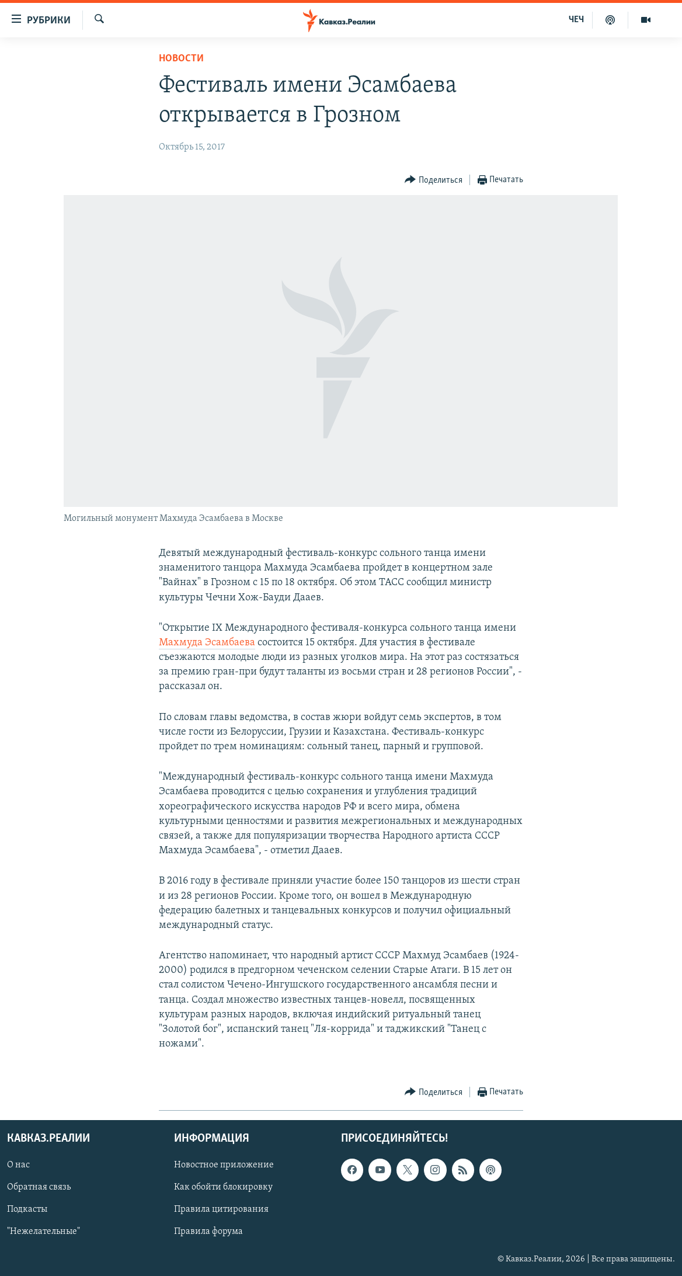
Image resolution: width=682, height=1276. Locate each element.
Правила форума (208, 1231)
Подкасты (27, 1209)
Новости (181, 58)
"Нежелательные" (43, 1231)
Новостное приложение (224, 1165)
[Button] (433, 180)
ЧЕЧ (576, 20)
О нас (18, 1165)
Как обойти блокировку (223, 1187)
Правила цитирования (221, 1209)
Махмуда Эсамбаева (207, 642)
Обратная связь (39, 1187)
